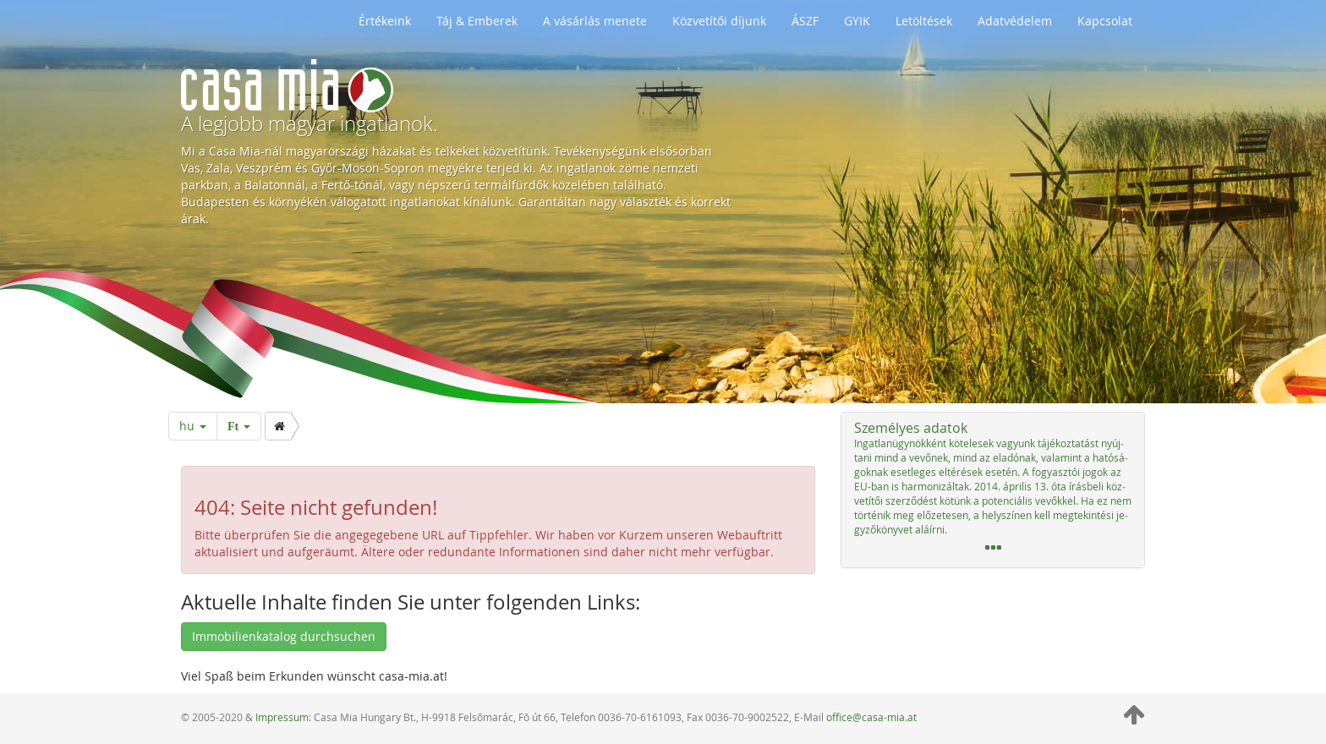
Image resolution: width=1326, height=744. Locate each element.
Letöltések (924, 21)
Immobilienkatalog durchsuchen (283, 636)
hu (192, 426)
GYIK (857, 21)
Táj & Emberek (477, 21)
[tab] (992, 490)
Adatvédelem (1015, 21)
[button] (992, 490)
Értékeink (385, 21)
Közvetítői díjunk (719, 21)
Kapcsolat (1104, 21)
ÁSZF (805, 21)
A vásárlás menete (595, 21)
